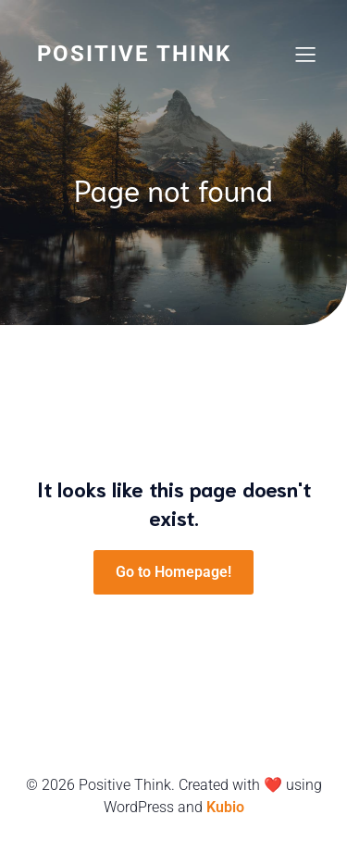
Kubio (225, 807)
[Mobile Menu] (305, 54)
